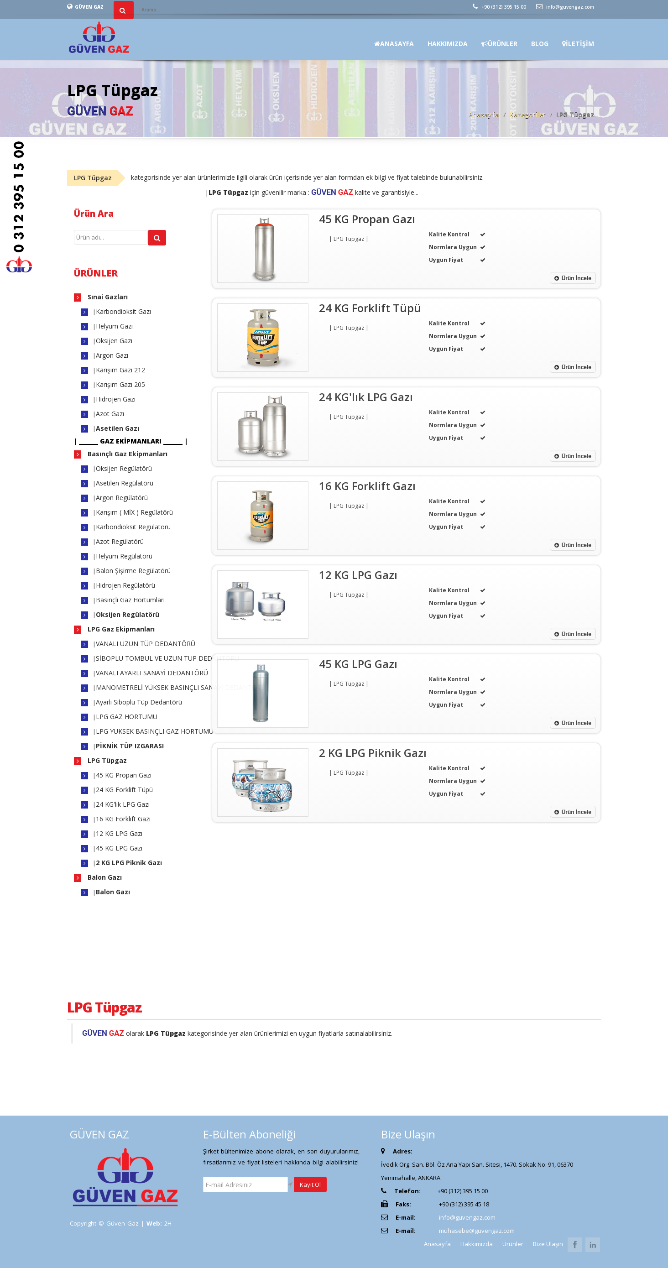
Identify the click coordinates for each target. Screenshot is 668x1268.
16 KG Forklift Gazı (123, 818)
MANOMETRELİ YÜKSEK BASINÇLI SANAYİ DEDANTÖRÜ (181, 687)
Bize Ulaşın (548, 1244)
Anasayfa (484, 114)
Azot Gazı (110, 413)
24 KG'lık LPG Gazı (123, 804)
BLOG (539, 43)
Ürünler (512, 1244)
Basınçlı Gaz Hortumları (130, 599)
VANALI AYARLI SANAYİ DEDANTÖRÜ (152, 672)
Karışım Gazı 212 (120, 369)
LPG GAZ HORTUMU (126, 716)
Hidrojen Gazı (116, 399)
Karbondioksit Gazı (123, 311)
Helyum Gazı (114, 326)
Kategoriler (528, 114)
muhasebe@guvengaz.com (477, 1230)
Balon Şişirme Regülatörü (133, 570)
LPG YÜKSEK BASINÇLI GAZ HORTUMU (155, 731)
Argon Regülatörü (122, 497)
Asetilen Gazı (117, 428)
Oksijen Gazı (114, 340)
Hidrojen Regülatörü (125, 585)
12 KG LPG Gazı (119, 833)
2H (168, 1223)
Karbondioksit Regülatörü (133, 526)
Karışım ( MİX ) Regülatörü (134, 512)
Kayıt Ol (310, 1184)
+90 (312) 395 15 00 (499, 7)
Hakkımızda (476, 1244)
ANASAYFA (394, 43)
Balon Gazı (104, 877)
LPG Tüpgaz (106, 760)
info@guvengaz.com (565, 7)
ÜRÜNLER (499, 43)
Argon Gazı (112, 355)
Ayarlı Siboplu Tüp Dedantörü (139, 702)
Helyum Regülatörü (124, 556)
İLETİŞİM (578, 43)
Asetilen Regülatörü (124, 483)
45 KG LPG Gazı (119, 848)
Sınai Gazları (107, 296)
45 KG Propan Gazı (123, 775)
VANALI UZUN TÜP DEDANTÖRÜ (145, 643)
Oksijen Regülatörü (124, 468)
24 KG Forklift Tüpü (124, 789)
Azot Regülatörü (120, 541)
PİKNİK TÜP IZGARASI (130, 745)
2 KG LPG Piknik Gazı (129, 862)
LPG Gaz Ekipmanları (120, 629)
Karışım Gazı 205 (120, 384)
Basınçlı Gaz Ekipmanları (126, 453)
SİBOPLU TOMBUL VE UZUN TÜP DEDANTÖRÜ (167, 658)
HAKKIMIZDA (448, 43)
